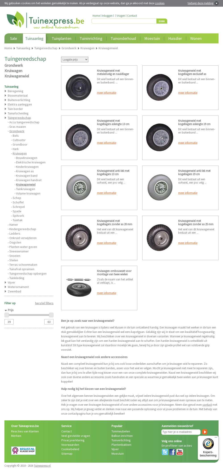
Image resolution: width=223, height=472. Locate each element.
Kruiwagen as (25, 171)
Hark (16, 149)
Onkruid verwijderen (23, 238)
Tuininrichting (91, 38)
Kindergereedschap (22, 229)
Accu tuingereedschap (24, 122)
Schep (17, 198)
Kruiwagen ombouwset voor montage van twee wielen (114, 272)
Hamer (13, 225)
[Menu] (216, 438)
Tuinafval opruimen (21, 269)
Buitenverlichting (19, 100)
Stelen (13, 260)
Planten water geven (23, 247)
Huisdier (175, 38)
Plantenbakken (121, 445)
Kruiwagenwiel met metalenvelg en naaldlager (113, 72)
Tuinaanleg (34, 38)
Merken (16, 436)
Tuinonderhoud (123, 38)
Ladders (14, 233)
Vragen (121, 16)
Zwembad (14, 291)
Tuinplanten (61, 38)
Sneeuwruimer (19, 251)
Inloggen (107, 16)
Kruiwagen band (26, 176)
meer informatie (106, 93)
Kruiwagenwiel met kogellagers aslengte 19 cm (194, 122)
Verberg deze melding (200, 3)
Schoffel (18, 202)
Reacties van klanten (25, 431)
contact (207, 405)
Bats (16, 136)
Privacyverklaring (73, 440)
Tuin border (15, 109)
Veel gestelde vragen (75, 436)
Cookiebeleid (70, 449)
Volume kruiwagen (28, 193)
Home (96, 16)
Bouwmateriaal (18, 95)
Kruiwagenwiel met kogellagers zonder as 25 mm (195, 222)
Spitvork (18, 216)
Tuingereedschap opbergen (28, 273)
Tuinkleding (16, 278)
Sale (13, 38)
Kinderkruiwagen (27, 167)
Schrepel (19, 207)
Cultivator (19, 140)
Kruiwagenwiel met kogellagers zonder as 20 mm (114, 222)
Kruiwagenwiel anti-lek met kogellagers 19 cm (194, 172)
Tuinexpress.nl (42, 466)
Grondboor (20, 144)
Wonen (196, 38)
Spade (17, 211)
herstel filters (44, 303)
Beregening (15, 91)
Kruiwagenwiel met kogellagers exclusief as (192, 72)
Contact (132, 16)
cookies (159, 3)
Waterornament (18, 287)
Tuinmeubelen (121, 431)
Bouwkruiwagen (26, 158)
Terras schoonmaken (23, 265)
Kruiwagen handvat (28, 180)
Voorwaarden (70, 445)
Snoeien (14, 256)
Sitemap (66, 454)
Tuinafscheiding (18, 113)
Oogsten (15, 242)
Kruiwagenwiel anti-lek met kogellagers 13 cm (113, 172)
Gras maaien (17, 127)
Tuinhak (18, 220)
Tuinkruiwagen (25, 189)
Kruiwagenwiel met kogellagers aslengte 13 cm (113, 122)
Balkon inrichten (122, 436)
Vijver (11, 282)
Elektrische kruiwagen (30, 162)
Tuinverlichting (121, 440)
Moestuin (152, 38)
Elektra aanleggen (20, 104)
